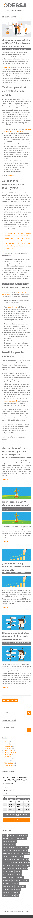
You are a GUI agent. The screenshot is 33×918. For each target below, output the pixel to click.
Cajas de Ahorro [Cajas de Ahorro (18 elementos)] (21, 841)
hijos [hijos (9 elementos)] (28, 868)
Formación (7, 758)
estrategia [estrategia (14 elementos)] (6, 859)
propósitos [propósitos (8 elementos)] (25, 883)
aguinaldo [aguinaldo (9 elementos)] (11, 838)
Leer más (5, 483)
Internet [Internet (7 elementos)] (25, 871)
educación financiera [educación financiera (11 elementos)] (23, 856)
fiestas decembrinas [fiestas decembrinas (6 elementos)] (9, 862)
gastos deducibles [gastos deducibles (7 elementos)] (8, 868)
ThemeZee (26, 914)
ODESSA (16, 52)
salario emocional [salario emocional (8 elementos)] (8, 889)
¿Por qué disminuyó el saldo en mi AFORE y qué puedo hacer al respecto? (16, 454)
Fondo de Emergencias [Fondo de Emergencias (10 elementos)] (10, 865)
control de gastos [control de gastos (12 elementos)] (23, 850)
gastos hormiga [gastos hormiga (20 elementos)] (20, 868)
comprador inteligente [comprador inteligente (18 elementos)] (9, 844)
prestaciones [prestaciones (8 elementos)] (7, 883)
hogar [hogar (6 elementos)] (4, 871)
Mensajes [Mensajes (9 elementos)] (18, 874)
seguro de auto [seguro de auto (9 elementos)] (15, 892)
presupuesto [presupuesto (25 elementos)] (16, 883)
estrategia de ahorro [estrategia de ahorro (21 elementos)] (17, 859)
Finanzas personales (11, 755)
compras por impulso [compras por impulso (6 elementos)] (9, 850)
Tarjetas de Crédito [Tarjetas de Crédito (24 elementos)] (9, 898)
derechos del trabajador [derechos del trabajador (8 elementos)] (20, 853)
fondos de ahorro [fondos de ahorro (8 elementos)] (24, 865)
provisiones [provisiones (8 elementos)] (6, 886)
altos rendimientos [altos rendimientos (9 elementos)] (21, 838)
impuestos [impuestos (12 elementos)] (11, 871)
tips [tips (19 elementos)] (17, 898)
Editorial (7, 747)
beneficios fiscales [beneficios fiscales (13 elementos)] (8, 841)
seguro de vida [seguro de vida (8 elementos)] (7, 895)
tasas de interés (13, 310)
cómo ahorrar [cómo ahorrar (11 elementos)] (7, 853)
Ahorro (23, 52)
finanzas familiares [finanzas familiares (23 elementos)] (23, 862)
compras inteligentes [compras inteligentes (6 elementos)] (9, 847)
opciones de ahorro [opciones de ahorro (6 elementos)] (9, 880)
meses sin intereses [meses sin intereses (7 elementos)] (9, 877)
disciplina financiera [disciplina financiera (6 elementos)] (9, 856)
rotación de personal (10, 404)
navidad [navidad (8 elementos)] (19, 877)
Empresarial (8, 749)
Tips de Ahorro (9, 766)
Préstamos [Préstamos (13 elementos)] (15, 886)
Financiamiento (9, 753)
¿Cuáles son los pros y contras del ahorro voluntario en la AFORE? (14, 569)
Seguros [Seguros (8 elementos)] (16, 895)
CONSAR (11, 179)
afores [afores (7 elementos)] (5, 838)
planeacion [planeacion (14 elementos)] (19, 880)
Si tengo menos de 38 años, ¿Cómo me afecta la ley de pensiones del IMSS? (16, 639)
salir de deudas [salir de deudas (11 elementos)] (20, 889)
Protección (7, 762)
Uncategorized (9, 768)
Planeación (7, 647)
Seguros (7, 764)
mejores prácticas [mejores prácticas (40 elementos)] (8, 874)
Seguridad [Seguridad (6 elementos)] (6, 892)
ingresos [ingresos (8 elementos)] (18, 871)
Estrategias (7, 513)
